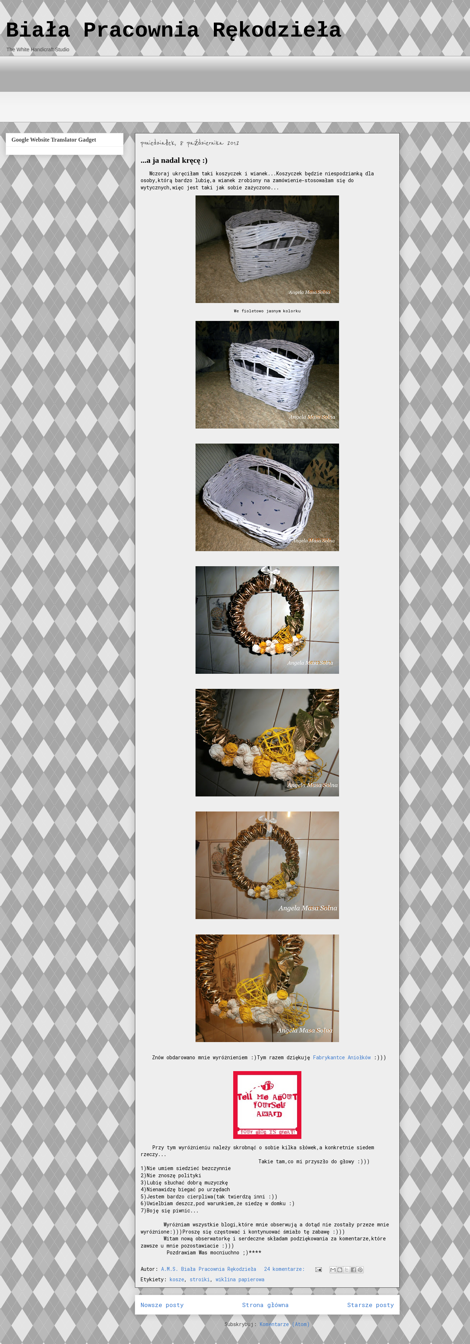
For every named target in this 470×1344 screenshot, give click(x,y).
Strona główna (265, 1305)
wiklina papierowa (240, 1279)
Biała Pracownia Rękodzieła (174, 31)
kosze (177, 1279)
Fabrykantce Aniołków (342, 1057)
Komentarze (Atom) (285, 1324)
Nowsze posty (162, 1305)
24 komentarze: (286, 1268)
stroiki (200, 1279)
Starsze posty (370, 1305)
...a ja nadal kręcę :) (174, 160)
